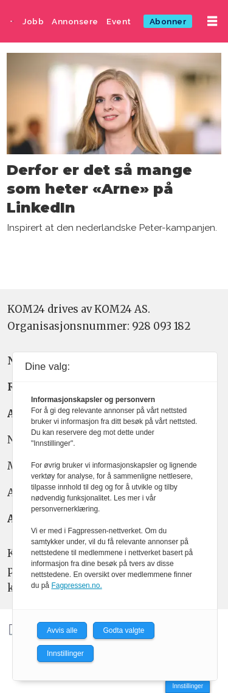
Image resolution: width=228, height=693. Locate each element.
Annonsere (75, 21)
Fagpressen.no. (76, 585)
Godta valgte (123, 630)
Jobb (33, 21)
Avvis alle (62, 630)
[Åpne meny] (212, 21)
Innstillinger (187, 686)
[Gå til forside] (11, 21)
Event (118, 21)
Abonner (168, 21)
